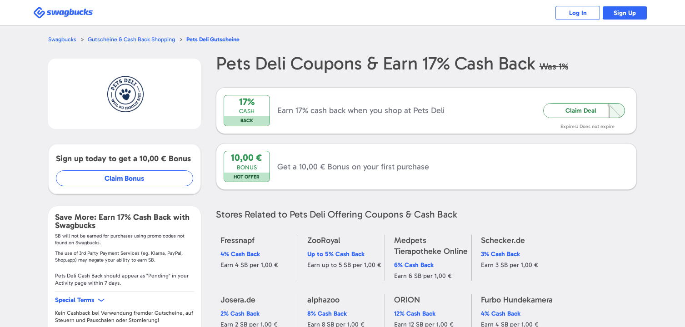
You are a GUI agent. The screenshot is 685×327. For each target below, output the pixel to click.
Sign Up (624, 13)
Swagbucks (62, 39)
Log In (576, 13)
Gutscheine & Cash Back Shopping (131, 39)
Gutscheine (213, 39)
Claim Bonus (125, 178)
